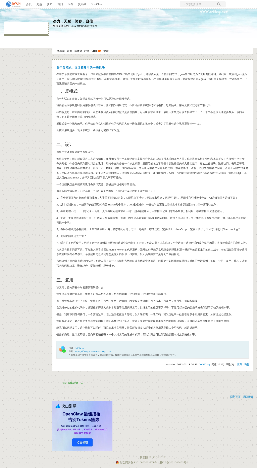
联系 (87, 51)
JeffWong (204, 364)
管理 (106, 51)
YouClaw (96, 4)
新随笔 (78, 51)
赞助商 (82, 4)
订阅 (94, 51)
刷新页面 (235, 396)
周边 (39, 4)
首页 (69, 51)
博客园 (61, 51)
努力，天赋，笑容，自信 (73, 21)
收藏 (239, 364)
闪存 (70, 4)
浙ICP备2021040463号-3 (174, 462)
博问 (60, 4)
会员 (29, 4)
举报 (246, 364)
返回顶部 (248, 396)
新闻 (49, 4)
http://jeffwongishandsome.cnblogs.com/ (93, 351)
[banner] (12, 4)
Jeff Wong (79, 348)
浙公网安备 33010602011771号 (136, 462)
